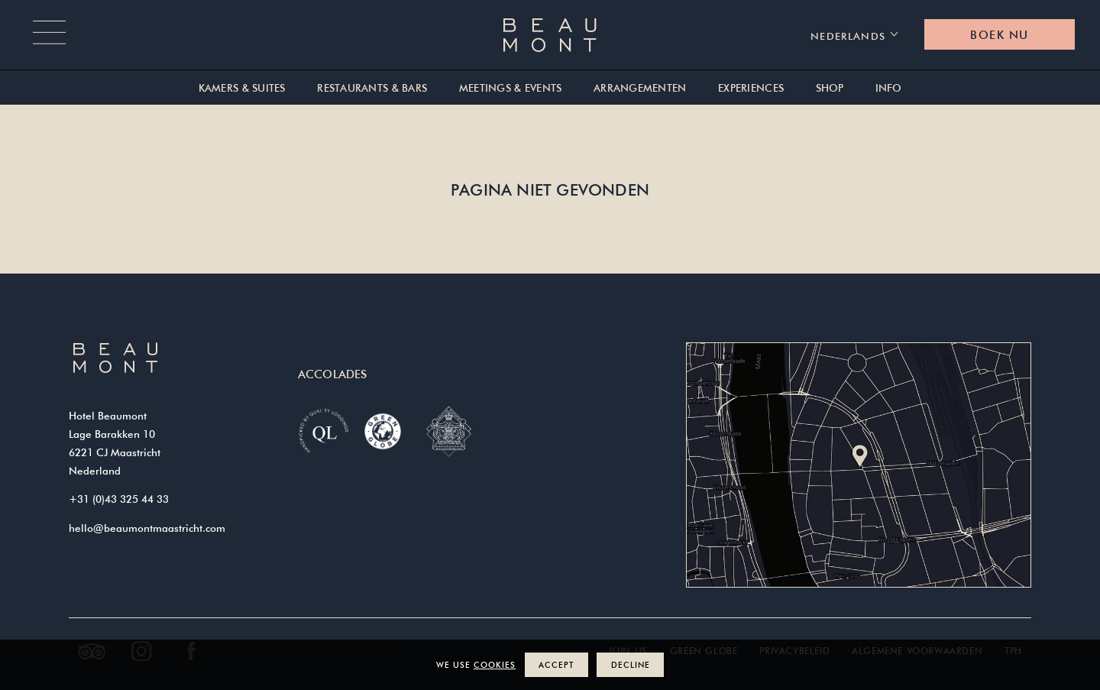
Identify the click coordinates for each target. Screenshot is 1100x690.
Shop (830, 88)
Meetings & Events (510, 88)
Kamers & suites (242, 88)
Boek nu (999, 35)
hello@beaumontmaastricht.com (147, 528)
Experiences (751, 88)
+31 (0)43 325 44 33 (119, 499)
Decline (630, 664)
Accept (556, 664)
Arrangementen (640, 88)
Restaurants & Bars (372, 88)
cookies (495, 664)
